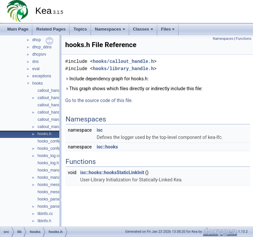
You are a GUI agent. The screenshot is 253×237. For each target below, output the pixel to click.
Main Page (17, 29)
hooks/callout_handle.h (123, 61)
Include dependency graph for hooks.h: (107, 78)
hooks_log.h (48, 163)
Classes (143, 29)
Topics (80, 29)
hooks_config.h (51, 148)
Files (168, 29)
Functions (243, 39)
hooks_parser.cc (52, 199)
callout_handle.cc (53, 90)
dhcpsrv (39, 54)
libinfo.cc (45, 213)
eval (36, 68)
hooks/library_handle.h (123, 69)
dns (35, 61)
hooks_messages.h (54, 192)
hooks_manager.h (53, 177)
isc (99, 130)
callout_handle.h (52, 97)
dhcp (36, 40)
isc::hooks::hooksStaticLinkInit (112, 172)
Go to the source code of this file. (99, 100)
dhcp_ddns (42, 47)
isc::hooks (107, 146)
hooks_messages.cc (55, 184)
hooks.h (44, 134)
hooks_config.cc (52, 141)
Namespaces (110, 29)
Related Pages (51, 29)
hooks (37, 83)
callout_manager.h (54, 126)
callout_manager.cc (54, 119)
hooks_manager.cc (54, 170)
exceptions (41, 76)
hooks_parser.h (51, 206)
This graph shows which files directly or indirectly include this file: (134, 88)
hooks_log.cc (49, 155)
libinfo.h (44, 221)
